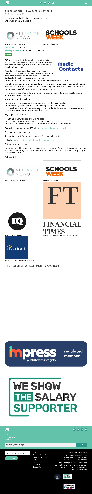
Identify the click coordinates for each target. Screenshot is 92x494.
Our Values (36, 465)
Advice (8, 439)
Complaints (37, 467)
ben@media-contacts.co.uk (54, 128)
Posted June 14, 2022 (17, 14)
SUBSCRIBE (11, 458)
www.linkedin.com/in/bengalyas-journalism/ (33, 140)
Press (35, 460)
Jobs (7, 435)
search (82, 445)
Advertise (36, 452)
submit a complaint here (79, 470)
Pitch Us (35, 462)
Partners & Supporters (40, 457)
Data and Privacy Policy (41, 455)
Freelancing (10, 437)
